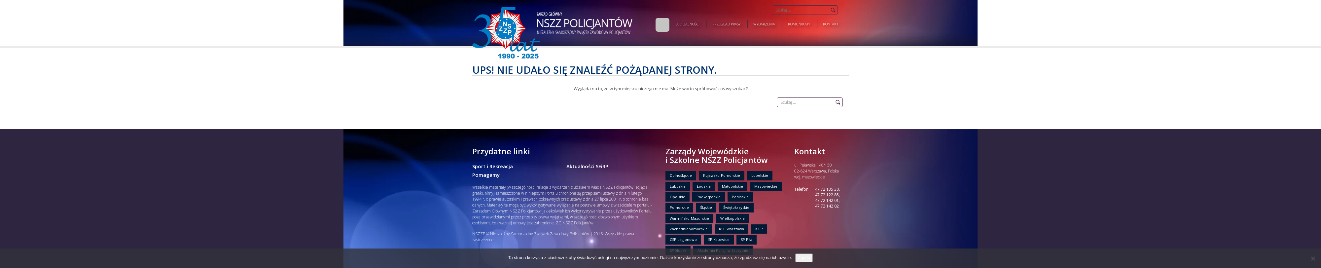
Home (662, 25)
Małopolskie (732, 186)
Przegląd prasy (726, 23)
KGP (759, 228)
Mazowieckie (765, 186)
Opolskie (677, 196)
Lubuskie (678, 186)
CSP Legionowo (683, 239)
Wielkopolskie (732, 218)
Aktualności (687, 23)
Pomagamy (486, 175)
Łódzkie (704, 186)
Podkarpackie (708, 196)
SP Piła (746, 239)
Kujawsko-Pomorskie (721, 175)
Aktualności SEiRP (587, 166)
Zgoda (804, 257)
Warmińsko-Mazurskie (689, 218)
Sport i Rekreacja (492, 166)
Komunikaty (799, 23)
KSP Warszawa (731, 228)
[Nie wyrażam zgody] (1312, 258)
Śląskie (706, 207)
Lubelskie (759, 175)
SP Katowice (719, 239)
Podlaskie (740, 196)
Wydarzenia (764, 23)
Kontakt (830, 23)
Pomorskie (679, 207)
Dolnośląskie (681, 175)
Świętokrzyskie (736, 207)
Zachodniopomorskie (689, 228)
